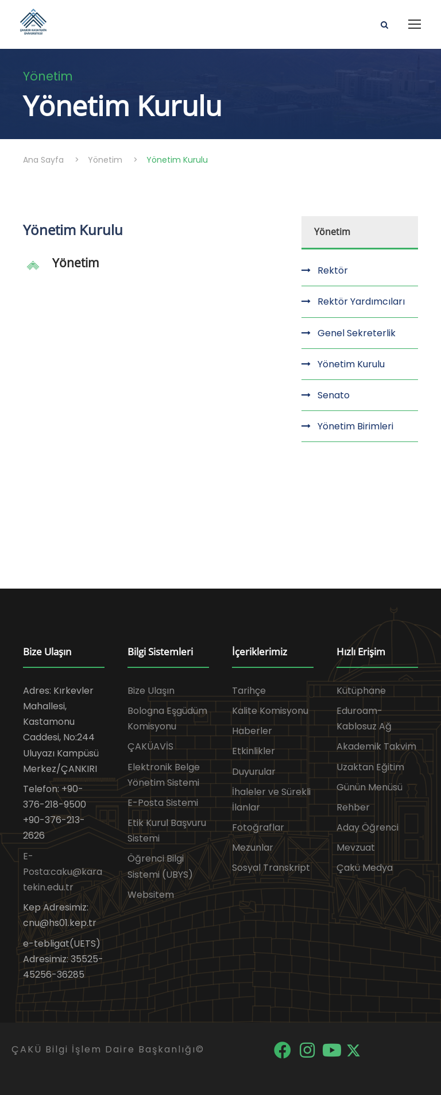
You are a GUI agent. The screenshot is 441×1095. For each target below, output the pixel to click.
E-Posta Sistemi (162, 802)
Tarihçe (249, 690)
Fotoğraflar (258, 827)
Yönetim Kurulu (351, 364)
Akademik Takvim (376, 746)
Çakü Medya (364, 867)
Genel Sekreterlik (357, 333)
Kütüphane (361, 690)
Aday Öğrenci (367, 827)
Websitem (150, 894)
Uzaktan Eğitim (370, 767)
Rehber (353, 807)
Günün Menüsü (369, 787)
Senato (334, 395)
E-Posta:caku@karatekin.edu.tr (62, 872)
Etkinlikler (253, 751)
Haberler (252, 730)
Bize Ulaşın (151, 690)
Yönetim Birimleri (355, 426)
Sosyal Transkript (271, 867)
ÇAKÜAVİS (150, 746)
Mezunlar (252, 847)
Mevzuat (355, 847)
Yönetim (75, 263)
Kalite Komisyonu (270, 710)
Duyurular (254, 771)
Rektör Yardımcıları (361, 301)
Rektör (333, 270)
